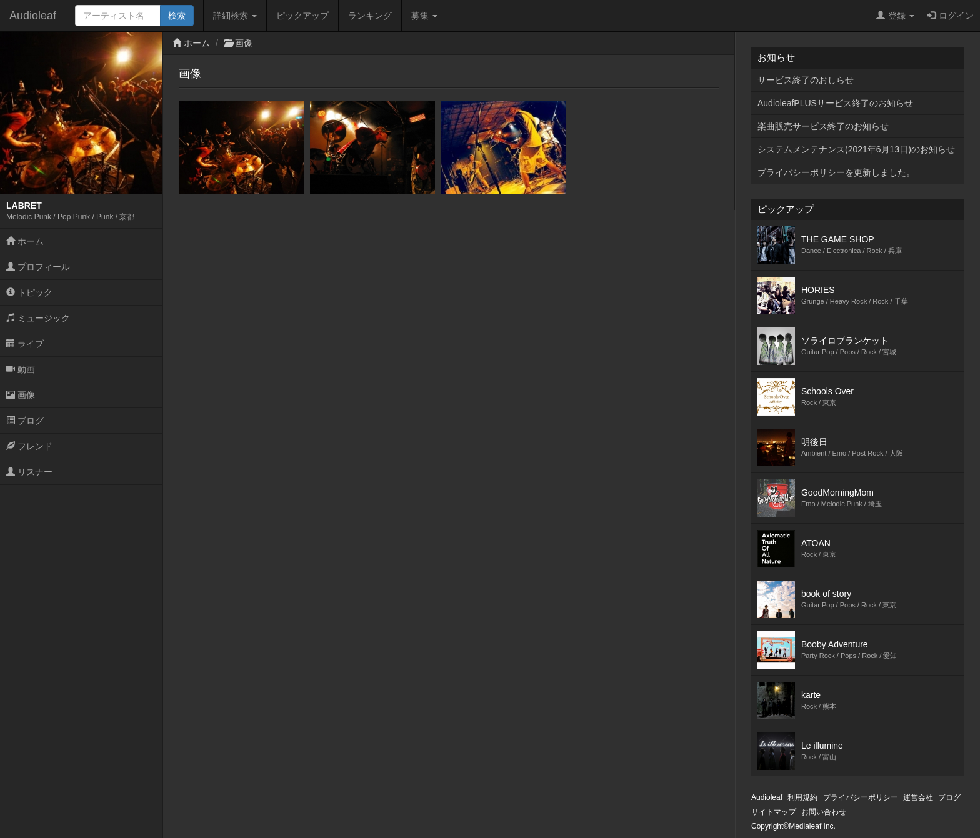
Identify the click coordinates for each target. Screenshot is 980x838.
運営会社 (918, 797)
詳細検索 (235, 16)
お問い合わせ (823, 811)
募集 (424, 16)
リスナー (29, 472)
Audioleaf (32, 15)
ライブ (25, 344)
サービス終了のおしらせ (806, 80)
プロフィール (38, 267)
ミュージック (38, 318)
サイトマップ (773, 811)
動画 (20, 369)
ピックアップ (302, 16)
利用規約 (803, 797)
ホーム (25, 241)
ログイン (950, 16)
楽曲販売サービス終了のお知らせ (823, 126)
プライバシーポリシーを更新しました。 (836, 172)
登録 (895, 16)
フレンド (29, 446)
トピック (29, 292)
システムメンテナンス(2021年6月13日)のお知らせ (856, 149)
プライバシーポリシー (860, 797)
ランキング (370, 16)
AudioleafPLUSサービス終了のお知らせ (835, 103)
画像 (20, 395)
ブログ (25, 421)
